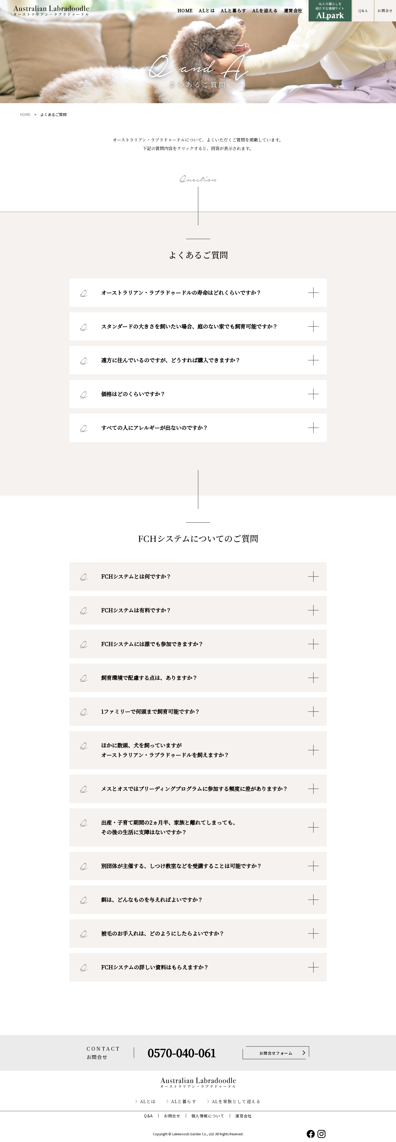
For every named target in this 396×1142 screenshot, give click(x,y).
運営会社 (293, 11)
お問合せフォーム (276, 1053)
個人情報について (207, 1115)
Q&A (363, 10)
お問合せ (385, 10)
